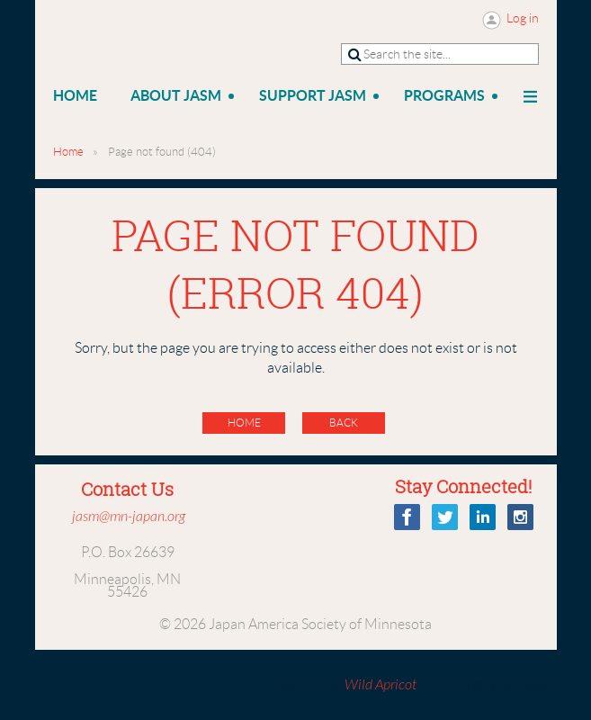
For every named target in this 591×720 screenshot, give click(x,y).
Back (343, 422)
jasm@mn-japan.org (128, 516)
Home (68, 151)
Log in (522, 18)
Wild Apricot (380, 685)
